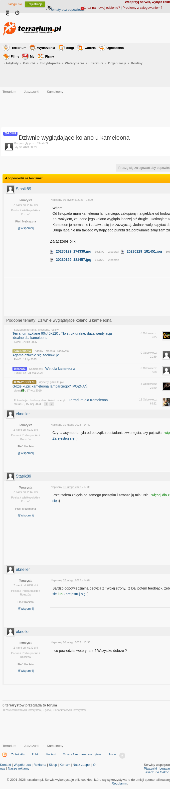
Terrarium (18, 48)
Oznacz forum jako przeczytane (82, 754)
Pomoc (113, 754)
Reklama (39, 765)
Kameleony (36, 368)
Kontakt (51, 754)
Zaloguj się (14, 4)
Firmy (49, 56)
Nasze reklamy (18, 768)
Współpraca (22, 765)
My (28, 56)
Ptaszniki (150, 768)
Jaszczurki (31, 746)
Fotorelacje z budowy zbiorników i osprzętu (40, 400)
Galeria (90, 48)
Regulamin (119, 783)
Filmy (15, 56)
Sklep (53, 765)
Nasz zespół (81, 765)
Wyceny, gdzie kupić (51, 382)
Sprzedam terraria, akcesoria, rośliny (36, 329)
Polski (35, 754)
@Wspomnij (25, 228)
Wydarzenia (46, 48)
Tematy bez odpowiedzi (67, 9)
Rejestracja (34, 4)
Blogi (70, 48)
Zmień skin (17, 754)
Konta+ (65, 765)
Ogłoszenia (115, 48)
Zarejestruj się (63, 438)
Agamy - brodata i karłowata (52, 350)
